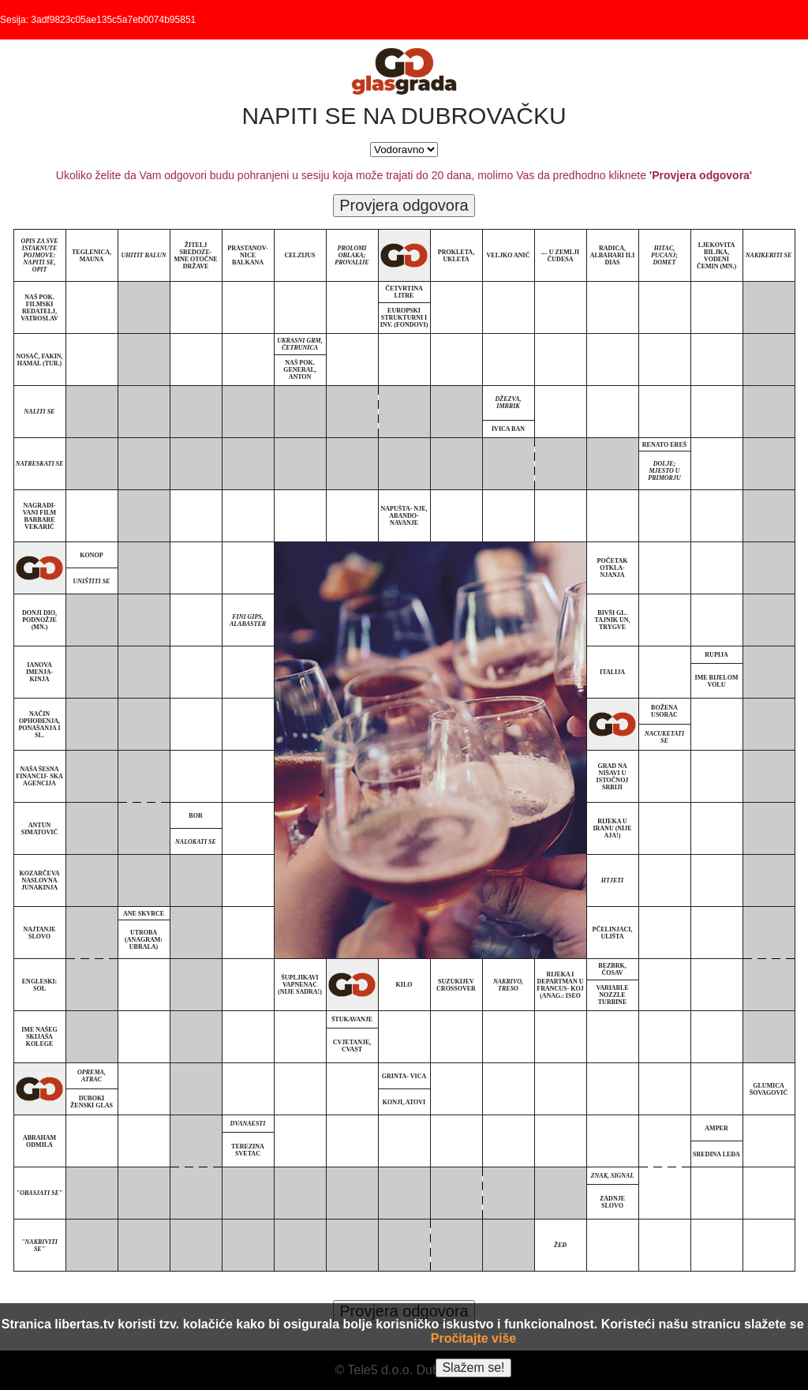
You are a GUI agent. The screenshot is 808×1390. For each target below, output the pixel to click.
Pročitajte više (474, 1338)
